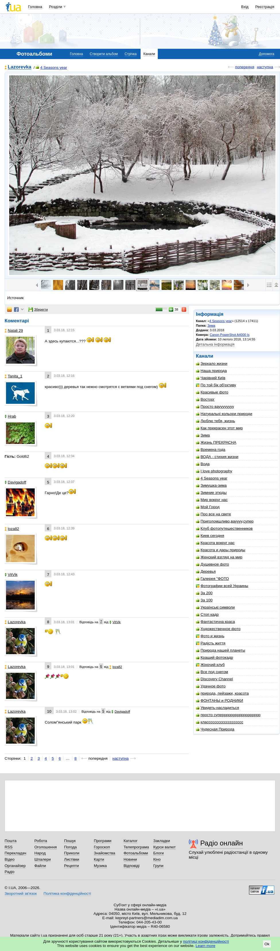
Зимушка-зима (211, 485)
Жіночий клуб (210, 664)
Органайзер (15, 866)
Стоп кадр (207, 614)
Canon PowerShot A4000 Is (230, 334)
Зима (211, 325)
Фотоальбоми (136, 853)
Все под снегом (212, 672)
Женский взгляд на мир (219, 557)
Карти (99, 859)
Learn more (205, 946)
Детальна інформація (215, 344)
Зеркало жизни (212, 363)
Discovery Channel (214, 679)
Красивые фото (212, 392)
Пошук (70, 841)
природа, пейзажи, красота (222, 693)
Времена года (210, 449)
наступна (265, 67)
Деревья (206, 571)
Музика (100, 866)
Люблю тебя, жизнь (215, 421)
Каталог (131, 841)
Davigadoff (15, 482)
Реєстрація (264, 7)
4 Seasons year (51, 67)
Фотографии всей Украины (222, 586)
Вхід (245, 7)
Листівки (71, 859)
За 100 (204, 600)
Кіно (157, 859)
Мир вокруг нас (212, 500)
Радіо (9, 872)
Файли (40, 866)
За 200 (204, 593)
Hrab (10, 416)
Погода (70, 847)
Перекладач (15, 853)
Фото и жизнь (210, 636)
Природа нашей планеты (220, 650)
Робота (40, 841)
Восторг (205, 399)
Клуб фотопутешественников (224, 528)
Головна (35, 7)
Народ (40, 853)
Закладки (161, 841)
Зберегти (38, 309)
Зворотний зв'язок (21, 893)
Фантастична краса (215, 621)
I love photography (214, 471)
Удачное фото (210, 686)
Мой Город (207, 507)
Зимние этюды (211, 492)
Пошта (10, 841)
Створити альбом (104, 54)
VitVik (11, 574)
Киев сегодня (210, 535)
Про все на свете (213, 514)
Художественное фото (218, 629)
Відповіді (132, 866)
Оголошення (45, 847)
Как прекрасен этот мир (219, 428)
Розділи (55, 7)
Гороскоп (102, 847)
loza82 (12, 529)
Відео (10, 859)
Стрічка (131, 54)
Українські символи (215, 607)
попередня (244, 67)
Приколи (71, 853)
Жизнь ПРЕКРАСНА (216, 442)
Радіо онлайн (221, 843)
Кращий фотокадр (214, 657)
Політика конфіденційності (67, 893)
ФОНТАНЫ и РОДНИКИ (219, 700)
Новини (130, 859)
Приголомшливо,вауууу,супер (225, 521)
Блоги (158, 853)
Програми (102, 841)
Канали (149, 54)
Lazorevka (19, 67)
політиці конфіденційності (206, 941)
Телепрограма (136, 847)
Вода (202, 464)
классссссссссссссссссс (219, 722)
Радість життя (210, 643)
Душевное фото (212, 564)
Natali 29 (14, 330)
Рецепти (71, 866)
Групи (158, 866)
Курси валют (164, 847)
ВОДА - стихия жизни (217, 457)
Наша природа (211, 371)
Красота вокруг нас (215, 543)
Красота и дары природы (220, 550)
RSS (9, 847)
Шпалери (42, 859)
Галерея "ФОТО (212, 578)
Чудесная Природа (215, 729)
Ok (267, 944)
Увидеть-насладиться (217, 708)
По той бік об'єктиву (216, 385)
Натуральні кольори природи (224, 414)
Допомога (266, 54)
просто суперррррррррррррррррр (228, 715)
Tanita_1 (13, 376)
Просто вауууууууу (215, 406)
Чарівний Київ (210, 378)
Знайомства (104, 853)
